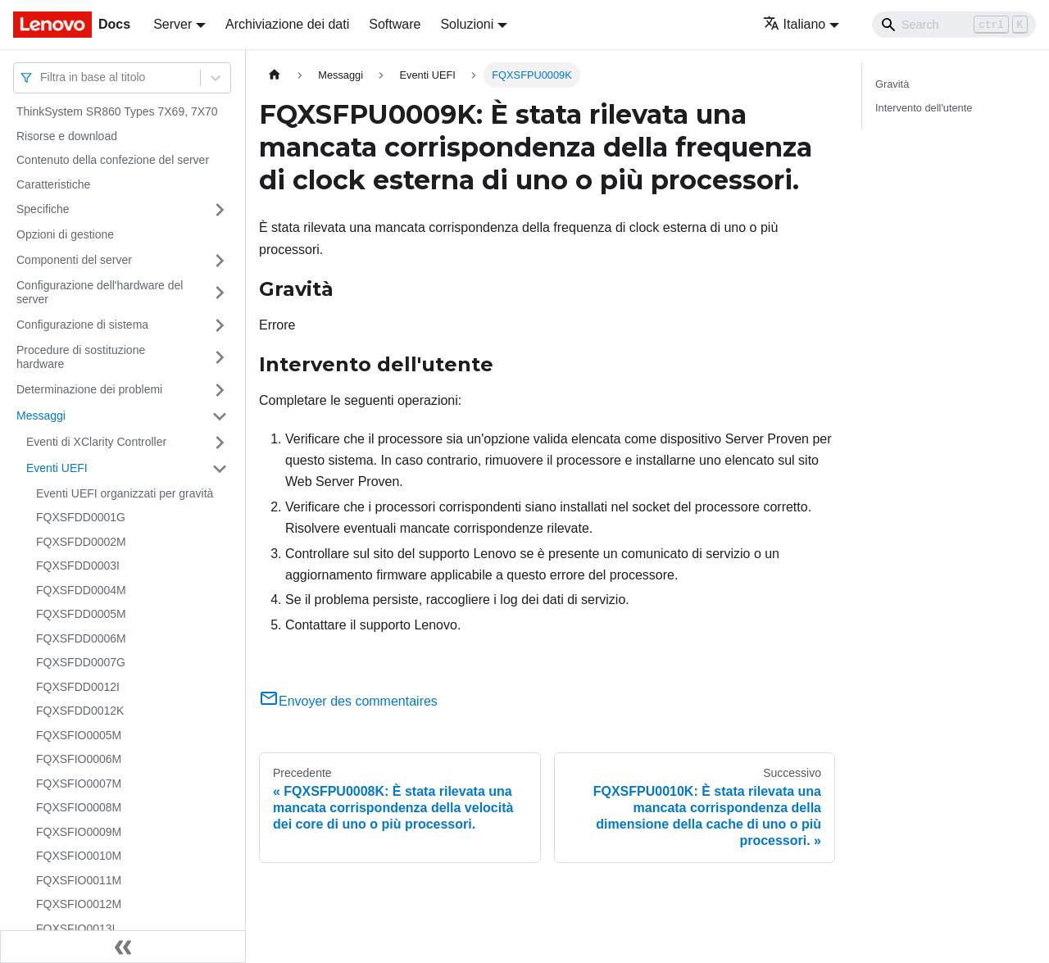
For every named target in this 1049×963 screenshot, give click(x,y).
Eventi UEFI (57, 468)
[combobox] (41, 77)
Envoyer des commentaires (348, 701)
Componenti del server (74, 259)
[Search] (954, 24)
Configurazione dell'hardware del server (99, 293)
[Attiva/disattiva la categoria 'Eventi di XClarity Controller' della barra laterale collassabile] (220, 442)
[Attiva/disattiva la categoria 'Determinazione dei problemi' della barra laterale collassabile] (220, 390)
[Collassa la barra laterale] (123, 946)
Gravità (892, 84)
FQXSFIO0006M (78, 758)
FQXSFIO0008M (78, 807)
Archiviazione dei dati (287, 24)
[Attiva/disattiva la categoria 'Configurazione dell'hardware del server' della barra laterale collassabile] (220, 293)
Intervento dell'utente (923, 108)
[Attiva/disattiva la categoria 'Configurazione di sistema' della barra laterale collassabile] (220, 325)
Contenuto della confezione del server (112, 159)
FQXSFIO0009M (78, 831)
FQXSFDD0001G (80, 517)
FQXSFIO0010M (78, 855)
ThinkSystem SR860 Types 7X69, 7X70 (117, 111)
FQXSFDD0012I (78, 686)
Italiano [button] (794, 24)
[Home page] (274, 75)
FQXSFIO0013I (75, 928)
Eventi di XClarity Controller (96, 441)
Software (394, 24)
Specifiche (43, 209)
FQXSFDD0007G (80, 662)
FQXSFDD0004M (81, 590)
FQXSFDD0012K (80, 710)
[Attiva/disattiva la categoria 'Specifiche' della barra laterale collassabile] (220, 210)
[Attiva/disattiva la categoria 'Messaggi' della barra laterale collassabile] (220, 416)
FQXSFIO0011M (78, 880)
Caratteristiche (53, 184)
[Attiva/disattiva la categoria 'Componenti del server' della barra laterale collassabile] (220, 261)
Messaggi (41, 415)
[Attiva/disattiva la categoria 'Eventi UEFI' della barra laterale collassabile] (220, 469)
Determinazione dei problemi (89, 389)
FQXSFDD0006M (81, 638)
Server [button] (172, 24)
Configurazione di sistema (82, 324)
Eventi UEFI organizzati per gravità (124, 493)
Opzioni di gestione (65, 234)
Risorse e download (66, 136)
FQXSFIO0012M (78, 904)
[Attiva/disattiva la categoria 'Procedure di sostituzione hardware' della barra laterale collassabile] (220, 357)
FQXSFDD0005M (81, 613)
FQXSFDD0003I (78, 565)
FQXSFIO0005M (78, 735)
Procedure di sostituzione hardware (80, 357)
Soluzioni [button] (466, 24)
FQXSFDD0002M (81, 541)
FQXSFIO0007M (78, 783)
